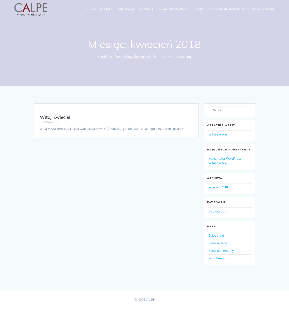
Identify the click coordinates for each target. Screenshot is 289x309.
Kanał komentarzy (221, 255)
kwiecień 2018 (218, 191)
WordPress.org (219, 262)
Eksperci (106, 9)
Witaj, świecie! (55, 121)
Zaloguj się (216, 239)
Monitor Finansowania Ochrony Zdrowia (242, 9)
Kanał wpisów (218, 247)
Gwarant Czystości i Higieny (181, 9)
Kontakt (147, 9)
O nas (90, 9)
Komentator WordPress (225, 162)
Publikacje (126, 9)
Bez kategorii (218, 215)
